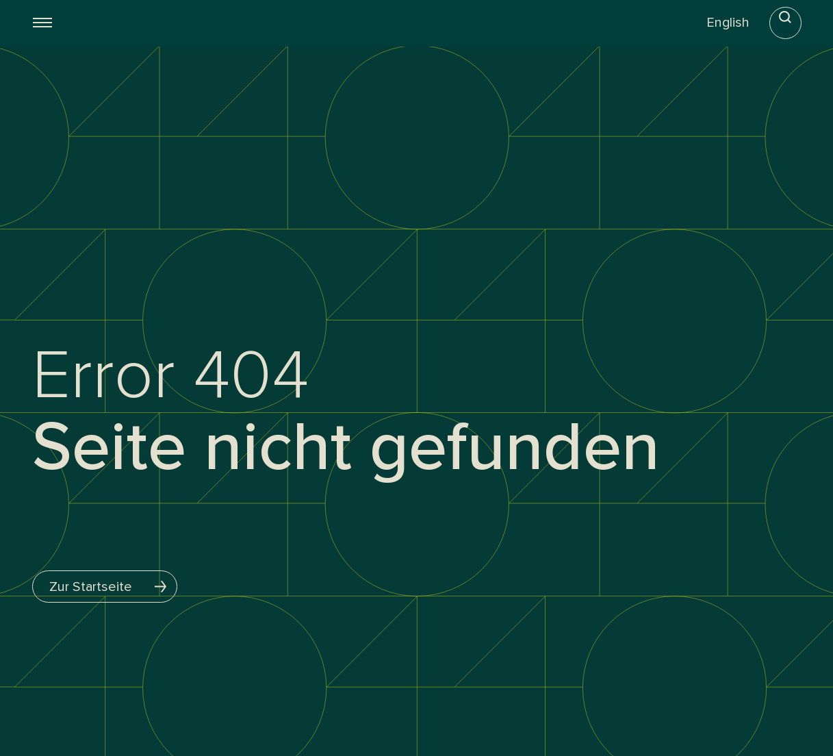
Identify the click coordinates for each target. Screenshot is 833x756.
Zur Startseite (113, 586)
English (727, 22)
